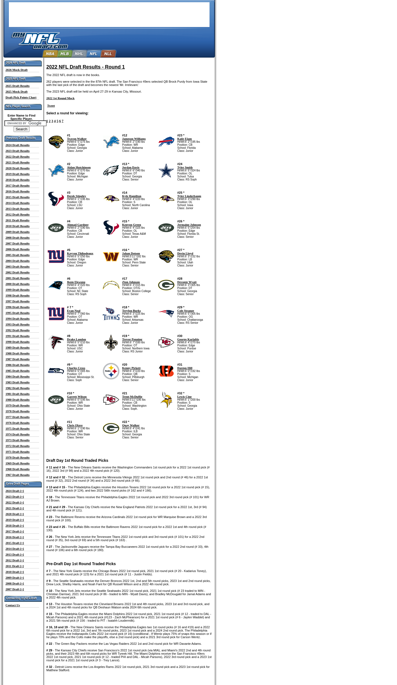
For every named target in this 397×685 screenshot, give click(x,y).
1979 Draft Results (17, 405)
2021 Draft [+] (15, 508)
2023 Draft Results (17, 150)
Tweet (51, 105)
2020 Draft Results (17, 168)
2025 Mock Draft (17, 91)
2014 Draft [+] (15, 548)
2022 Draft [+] (15, 502)
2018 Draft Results (17, 179)
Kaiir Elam (184, 138)
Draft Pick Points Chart (21, 97)
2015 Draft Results (17, 197)
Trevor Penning (132, 339)
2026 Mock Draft (17, 69)
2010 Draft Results (17, 226)
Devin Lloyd (185, 253)
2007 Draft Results (17, 243)
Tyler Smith (185, 167)
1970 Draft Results (17, 457)
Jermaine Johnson (189, 224)
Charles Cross (76, 368)
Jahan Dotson (131, 253)
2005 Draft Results (17, 255)
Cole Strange (185, 310)
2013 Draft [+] (15, 554)
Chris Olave (75, 425)
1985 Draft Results (17, 370)
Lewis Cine (184, 396)
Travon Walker (77, 138)
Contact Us (13, 605)
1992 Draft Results (17, 330)
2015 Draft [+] (15, 542)
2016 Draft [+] (15, 537)
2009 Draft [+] (15, 577)
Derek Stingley (76, 196)
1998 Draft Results (17, 295)
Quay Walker (131, 425)
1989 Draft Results (17, 347)
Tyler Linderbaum (189, 196)
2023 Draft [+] (15, 496)
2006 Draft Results (17, 249)
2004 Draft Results (17, 260)
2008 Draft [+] (15, 583)
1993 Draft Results (17, 324)
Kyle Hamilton (131, 196)
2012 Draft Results (17, 214)
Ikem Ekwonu (76, 282)
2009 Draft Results (17, 231)
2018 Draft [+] (15, 525)
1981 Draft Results (17, 393)
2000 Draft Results (17, 283)
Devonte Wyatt (187, 282)
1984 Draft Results (17, 376)
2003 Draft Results (17, 266)
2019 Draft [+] (15, 519)
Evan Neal (74, 310)
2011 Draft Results (17, 220)
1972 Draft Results (17, 445)
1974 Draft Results (17, 434)
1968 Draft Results (17, 469)
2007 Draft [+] (15, 589)
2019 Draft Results (17, 174)
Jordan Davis (131, 167)
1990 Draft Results (17, 341)
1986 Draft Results (17, 364)
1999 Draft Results (17, 289)
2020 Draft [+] (15, 514)
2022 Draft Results (17, 156)
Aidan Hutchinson (79, 167)
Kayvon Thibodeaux (80, 253)
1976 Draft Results (17, 422)
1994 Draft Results (17, 318)
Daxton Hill (184, 368)
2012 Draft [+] (15, 560)
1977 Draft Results (17, 417)
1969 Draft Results (17, 463)
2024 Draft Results (17, 145)
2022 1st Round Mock (60, 98)
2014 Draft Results (17, 202)
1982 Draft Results (17, 388)
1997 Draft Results (17, 301)
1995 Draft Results (17, 312)
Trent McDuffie (132, 396)
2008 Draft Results (17, 237)
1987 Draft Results (17, 359)
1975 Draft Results (17, 428)
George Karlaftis (188, 339)
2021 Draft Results (17, 162)
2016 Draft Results (17, 191)
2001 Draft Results (17, 278)
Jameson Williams (134, 138)
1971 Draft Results (17, 451)
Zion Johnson (131, 282)
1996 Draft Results (17, 307)
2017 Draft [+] (15, 531)
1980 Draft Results (17, 399)
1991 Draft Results (17, 336)
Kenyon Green (131, 224)
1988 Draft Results (17, 353)
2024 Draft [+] (15, 490)
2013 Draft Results (17, 208)
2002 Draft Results (17, 272)
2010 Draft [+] (15, 571)
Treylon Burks (131, 310)
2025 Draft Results (17, 85)
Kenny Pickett (131, 368)
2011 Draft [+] (15, 566)
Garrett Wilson (77, 396)
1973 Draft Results (17, 440)
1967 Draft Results (17, 474)
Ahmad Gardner (78, 224)
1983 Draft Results (17, 382)
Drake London (76, 339)
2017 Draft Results (17, 185)
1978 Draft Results (17, 411)
